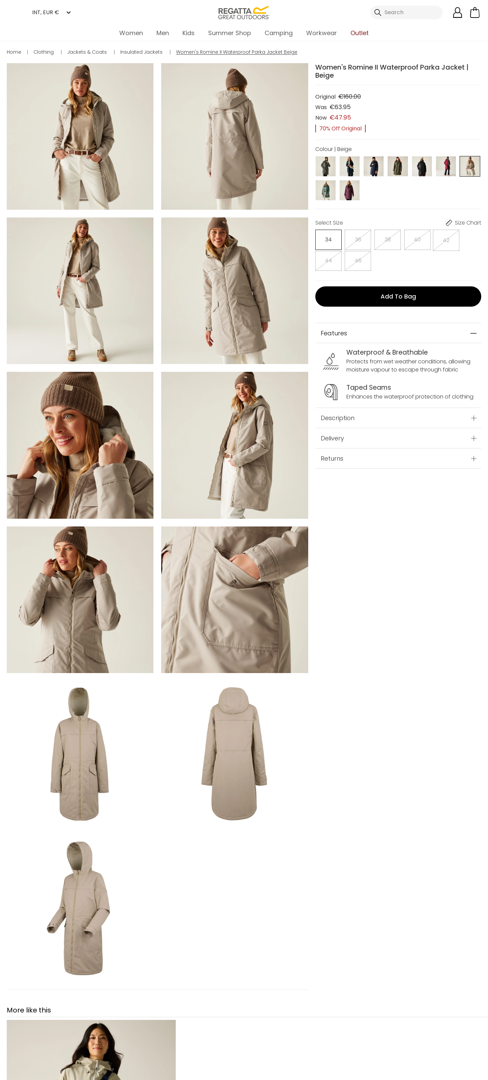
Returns (332, 435)
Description (338, 394)
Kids (188, 33)
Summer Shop (229, 33)
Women (131, 33)
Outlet (359, 33)
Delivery (332, 414)
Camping (279, 33)
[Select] (325, 238)
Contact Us (324, 1037)
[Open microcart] (474, 12)
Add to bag (398, 272)
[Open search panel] (406, 12)
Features (334, 309)
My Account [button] (191, 1037)
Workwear (321, 33)
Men (162, 33)
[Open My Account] (457, 12)
